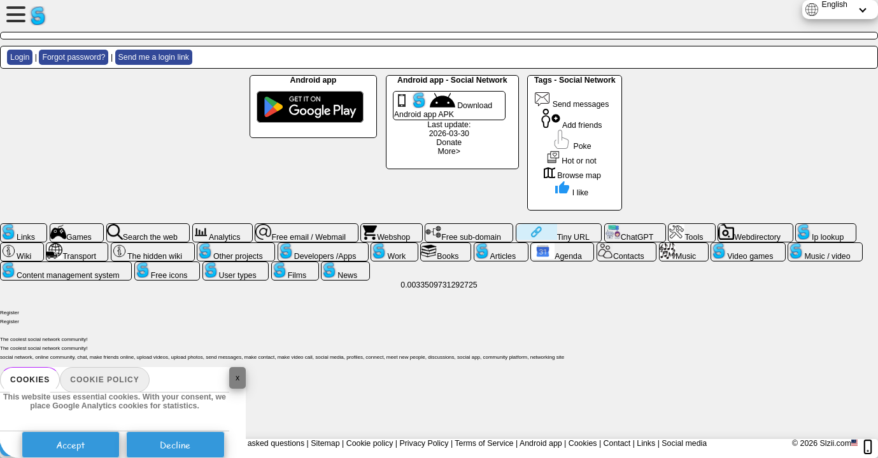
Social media (684, 443)
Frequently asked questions (256, 443)
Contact (617, 443)
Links (646, 443)
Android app (541, 443)
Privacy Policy (423, 443)
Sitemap (325, 443)
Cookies (30, 379)
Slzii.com (835, 443)
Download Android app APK (443, 105)
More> (449, 151)
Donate (449, 142)
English (834, 4)
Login (19, 57)
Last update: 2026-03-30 (449, 129)
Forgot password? (73, 57)
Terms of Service (484, 443)
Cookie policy (104, 379)
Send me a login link (153, 57)
